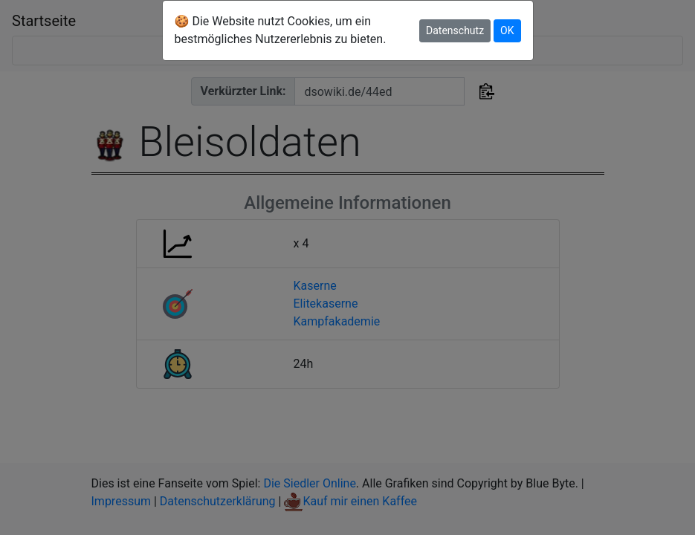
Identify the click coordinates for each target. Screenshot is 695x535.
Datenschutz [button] (455, 30)
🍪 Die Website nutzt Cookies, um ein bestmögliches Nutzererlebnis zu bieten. (281, 30)
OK (507, 30)
